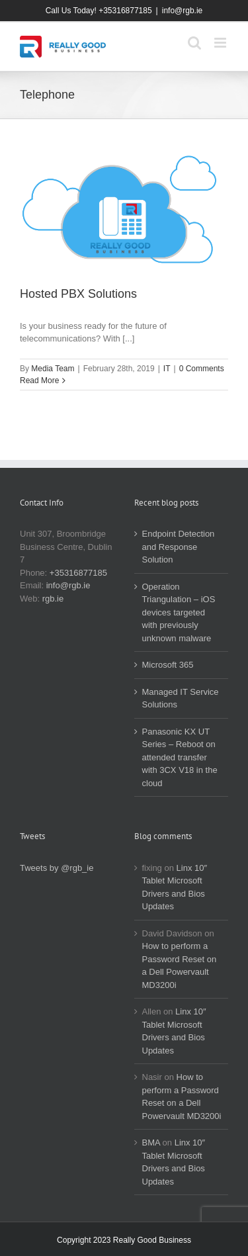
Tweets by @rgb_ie (56, 868)
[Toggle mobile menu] (221, 43)
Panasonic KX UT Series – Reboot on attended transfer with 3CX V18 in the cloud (180, 757)
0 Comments (201, 368)
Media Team (52, 368)
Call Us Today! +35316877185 (99, 10)
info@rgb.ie (182, 10)
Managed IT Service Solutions (180, 698)
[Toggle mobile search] (194, 43)
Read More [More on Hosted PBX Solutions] (39, 380)
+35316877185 (78, 573)
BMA (151, 1142)
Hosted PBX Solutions (78, 293)
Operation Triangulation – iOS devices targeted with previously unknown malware (179, 612)
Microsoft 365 (168, 665)
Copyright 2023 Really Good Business (124, 1240)
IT (167, 368)
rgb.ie (53, 599)
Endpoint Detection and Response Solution (178, 546)
